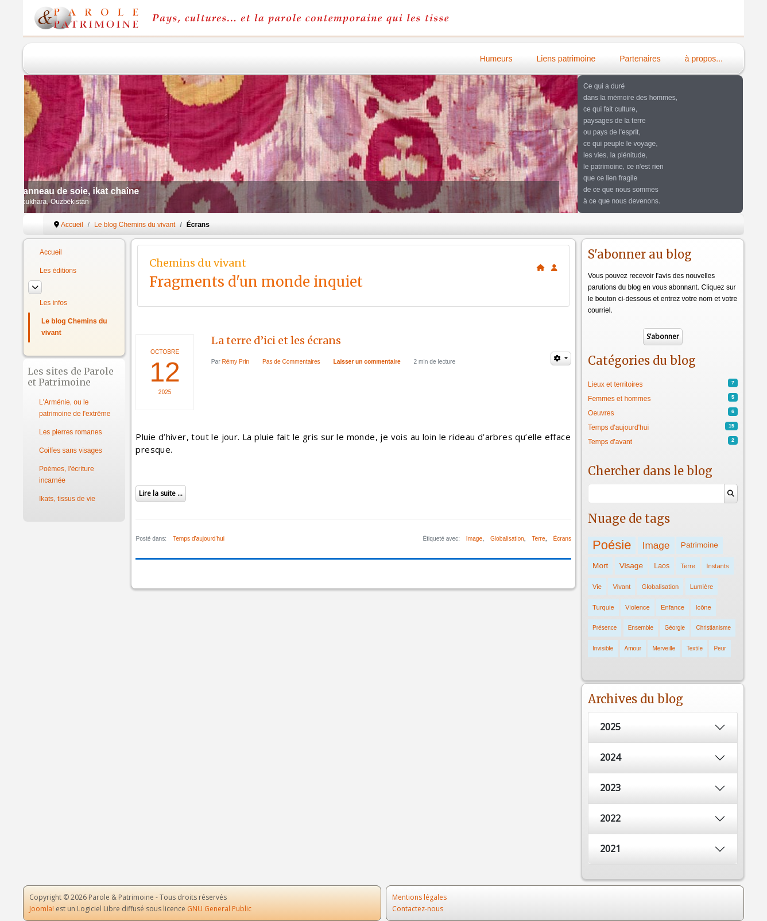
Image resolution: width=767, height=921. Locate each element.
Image (474, 538)
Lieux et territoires (615, 384)
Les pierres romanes (70, 432)
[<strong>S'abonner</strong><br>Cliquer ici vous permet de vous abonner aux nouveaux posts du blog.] (554, 268)
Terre (538, 538)
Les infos (53, 303)
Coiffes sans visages (70, 450)
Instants (717, 565)
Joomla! (41, 909)
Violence (637, 607)
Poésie (611, 545)
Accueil (51, 252)
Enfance (672, 607)
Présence (604, 628)
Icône (703, 607)
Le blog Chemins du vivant (74, 327)
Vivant (621, 586)
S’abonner (662, 336)
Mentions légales (419, 897)
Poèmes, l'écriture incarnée (66, 474)
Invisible (602, 648)
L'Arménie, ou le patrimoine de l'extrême (74, 408)
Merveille (663, 648)
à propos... (704, 58)
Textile (695, 648)
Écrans (562, 538)
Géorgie (675, 628)
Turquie (603, 607)
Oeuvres (601, 413)
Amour (633, 648)
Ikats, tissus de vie (67, 499)
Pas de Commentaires (291, 362)
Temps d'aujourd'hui (198, 538)
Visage (631, 565)
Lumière (701, 586)
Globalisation (507, 538)
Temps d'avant (610, 442)
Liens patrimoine (566, 58)
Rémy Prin (236, 362)
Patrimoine (699, 545)
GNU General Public (219, 909)
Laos (661, 566)
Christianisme (713, 628)
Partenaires (640, 58)
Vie (597, 586)
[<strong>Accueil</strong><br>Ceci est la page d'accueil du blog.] (541, 268)
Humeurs (496, 58)
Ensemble (640, 628)
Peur (720, 648)
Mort (600, 565)
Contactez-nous (417, 909)
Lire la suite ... (161, 493)
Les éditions (58, 271)
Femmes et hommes (619, 399)
